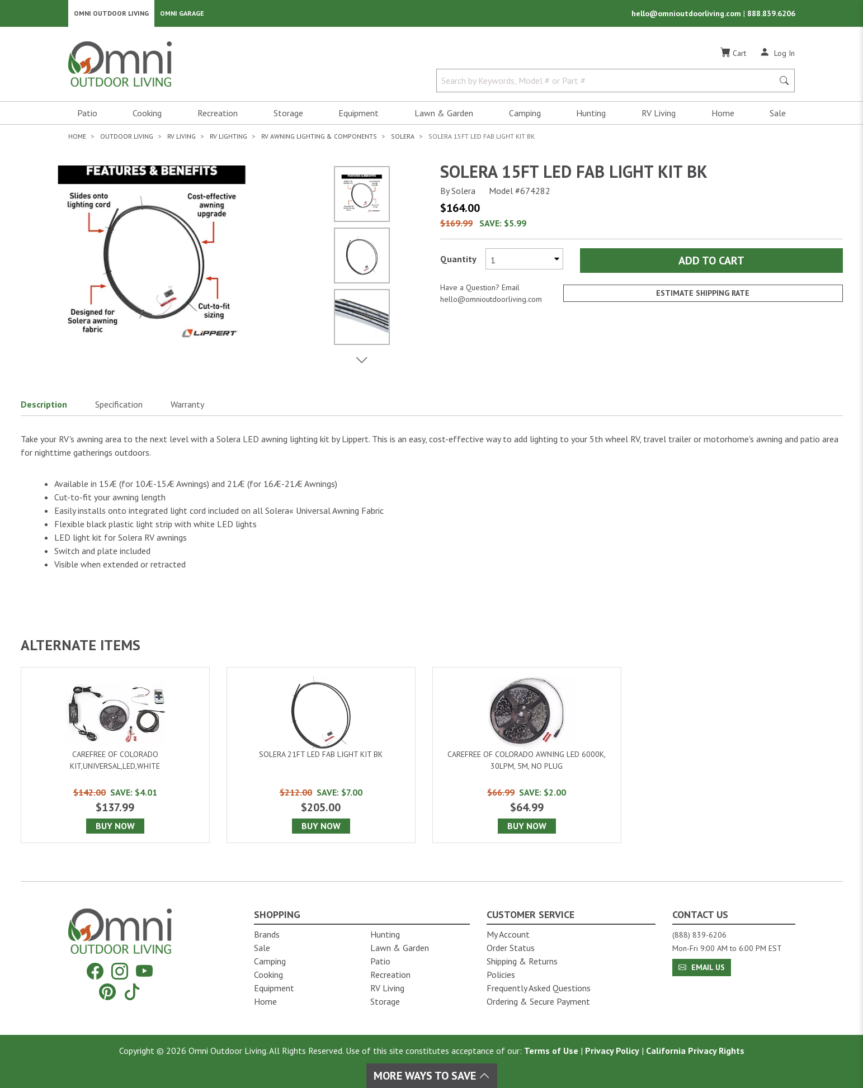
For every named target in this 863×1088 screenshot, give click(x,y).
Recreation (217, 115)
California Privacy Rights (695, 1050)
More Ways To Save (432, 1075)
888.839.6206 (771, 15)
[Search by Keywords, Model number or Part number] (608, 83)
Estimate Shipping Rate (702, 296)
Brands (267, 934)
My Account (508, 934)
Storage (288, 115)
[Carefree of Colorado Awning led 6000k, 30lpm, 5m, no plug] (527, 757)
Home (722, 115)
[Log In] (777, 54)
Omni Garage (182, 14)
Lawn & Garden (443, 115)
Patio (87, 115)
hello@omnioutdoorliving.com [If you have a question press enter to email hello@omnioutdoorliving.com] (491, 301)
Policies (501, 974)
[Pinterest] (107, 991)
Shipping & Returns (522, 961)
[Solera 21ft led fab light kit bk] (321, 757)
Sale (778, 115)
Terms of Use (551, 1050)
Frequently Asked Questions (539, 988)
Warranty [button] (187, 406)
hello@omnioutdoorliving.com (687, 15)
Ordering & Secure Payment (538, 1001)
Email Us (701, 967)
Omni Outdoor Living (111, 14)
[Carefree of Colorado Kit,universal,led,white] (115, 757)
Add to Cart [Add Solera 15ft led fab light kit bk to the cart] (711, 263)
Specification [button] (119, 406)
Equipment (358, 115)
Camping (525, 115)
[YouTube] (144, 971)
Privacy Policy (612, 1050)
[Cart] (733, 55)
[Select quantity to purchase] (524, 261)
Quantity (458, 261)
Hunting (591, 115)
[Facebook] (95, 971)
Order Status (511, 947)
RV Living (659, 115)
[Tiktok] (132, 991)
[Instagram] (119, 971)
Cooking (147, 115)
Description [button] (44, 406)
